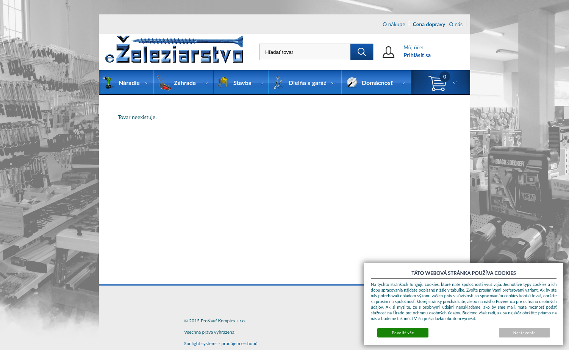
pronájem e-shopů (239, 343)
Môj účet (413, 47)
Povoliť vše (403, 332)
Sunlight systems (200, 343)
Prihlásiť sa (417, 55)
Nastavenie (524, 332)
